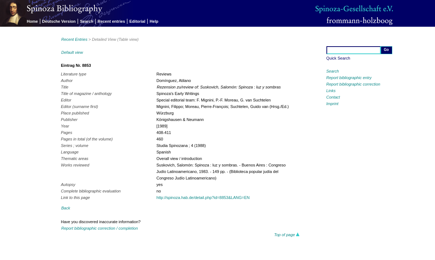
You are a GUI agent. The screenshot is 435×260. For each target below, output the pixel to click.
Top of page (287, 235)
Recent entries (111, 21)
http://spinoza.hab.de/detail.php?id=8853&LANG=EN (202, 197)
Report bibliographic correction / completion (99, 228)
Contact (333, 97)
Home (32, 21)
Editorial (137, 21)
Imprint (332, 103)
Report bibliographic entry (349, 77)
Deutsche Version (59, 21)
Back (65, 208)
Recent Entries (74, 39)
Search (86, 21)
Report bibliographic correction (353, 84)
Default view (72, 52)
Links (331, 90)
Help (154, 21)
